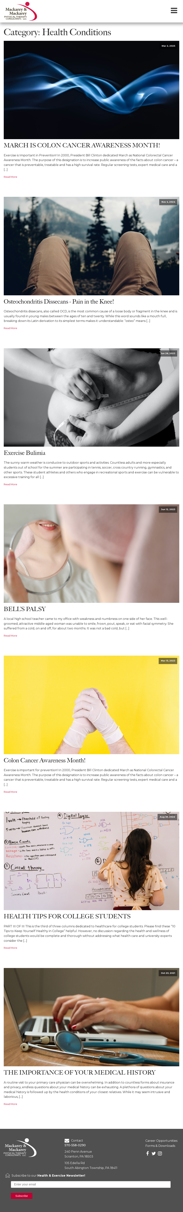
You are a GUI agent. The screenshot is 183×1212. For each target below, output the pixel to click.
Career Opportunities (161, 1141)
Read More (10, 176)
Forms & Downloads (160, 1146)
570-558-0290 (75, 1145)
